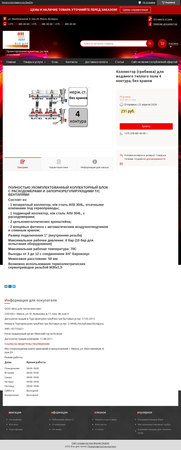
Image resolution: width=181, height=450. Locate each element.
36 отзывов (149, 2)
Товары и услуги (33, 62)
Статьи (119, 62)
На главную (15, 419)
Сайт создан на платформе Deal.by (90, 443)
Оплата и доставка (106, 419)
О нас (55, 62)
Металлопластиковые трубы (154, 424)
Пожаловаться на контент (102, 446)
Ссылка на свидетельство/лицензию (27, 343)
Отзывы (57, 429)
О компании (58, 424)
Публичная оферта (62, 419)
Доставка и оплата (96, 62)
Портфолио (16, 429)
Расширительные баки (150, 419)
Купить (146, 126)
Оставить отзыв (162, 19)
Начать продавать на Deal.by (17, 2)
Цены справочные (135, 9)
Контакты (72, 62)
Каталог (13, 424)
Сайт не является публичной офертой (154, 62)
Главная (11, 62)
